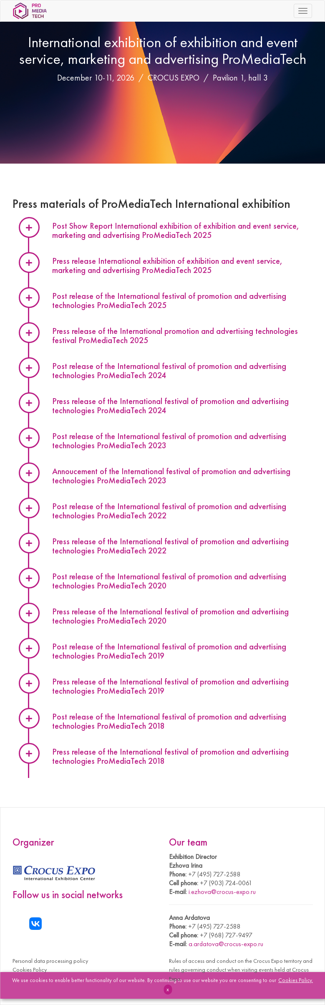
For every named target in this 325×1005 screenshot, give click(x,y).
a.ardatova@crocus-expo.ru (226, 943)
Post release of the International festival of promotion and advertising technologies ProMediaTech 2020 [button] (169, 581)
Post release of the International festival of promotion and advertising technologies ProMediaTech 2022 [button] (169, 511)
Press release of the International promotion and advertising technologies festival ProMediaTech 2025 (175, 336)
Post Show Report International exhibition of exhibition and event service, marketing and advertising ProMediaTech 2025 (175, 230)
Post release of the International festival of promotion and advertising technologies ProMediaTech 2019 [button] (169, 651)
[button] (185, 441)
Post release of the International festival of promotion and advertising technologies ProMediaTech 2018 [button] (169, 721)
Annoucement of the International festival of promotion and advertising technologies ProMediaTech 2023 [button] (171, 476)
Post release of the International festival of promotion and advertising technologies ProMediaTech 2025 (169, 300)
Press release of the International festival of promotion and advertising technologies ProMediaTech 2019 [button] (170, 686)
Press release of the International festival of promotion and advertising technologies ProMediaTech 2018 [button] (170, 756)
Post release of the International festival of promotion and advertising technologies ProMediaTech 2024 (169, 371)
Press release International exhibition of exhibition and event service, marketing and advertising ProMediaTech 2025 (167, 265)
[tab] (185, 441)
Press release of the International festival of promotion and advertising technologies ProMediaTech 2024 (170, 406)
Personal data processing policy (50, 961)
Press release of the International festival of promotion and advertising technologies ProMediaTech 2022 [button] (170, 546)
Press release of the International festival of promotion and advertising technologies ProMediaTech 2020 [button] (170, 616)
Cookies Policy (30, 969)
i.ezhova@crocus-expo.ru (222, 891)
